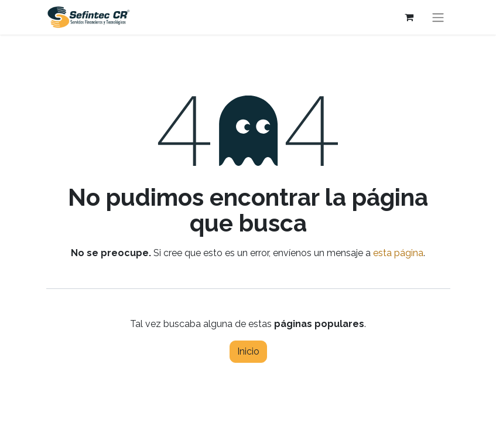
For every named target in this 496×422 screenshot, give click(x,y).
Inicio (248, 351)
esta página (398, 252)
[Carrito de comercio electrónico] (409, 17)
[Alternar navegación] (438, 17)
